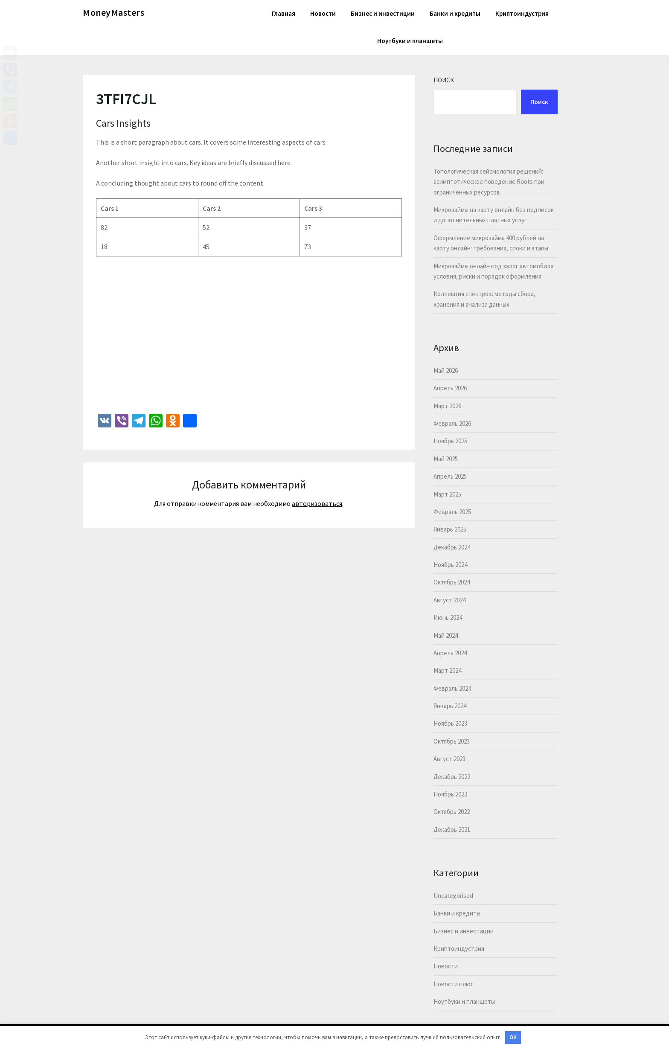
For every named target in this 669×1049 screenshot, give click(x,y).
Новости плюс (453, 984)
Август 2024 (449, 600)
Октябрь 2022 (451, 812)
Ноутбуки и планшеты (410, 41)
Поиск (443, 80)
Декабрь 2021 (451, 829)
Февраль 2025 (452, 512)
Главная (283, 13)
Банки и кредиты (455, 13)
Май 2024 (445, 635)
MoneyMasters (113, 12)
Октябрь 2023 (451, 741)
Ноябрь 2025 (450, 441)
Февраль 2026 (452, 423)
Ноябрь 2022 (450, 794)
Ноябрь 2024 (450, 565)
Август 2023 (449, 759)
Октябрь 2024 (451, 582)
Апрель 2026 (450, 388)
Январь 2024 (449, 706)
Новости (323, 13)
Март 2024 (447, 670)
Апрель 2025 (450, 476)
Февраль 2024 (452, 688)
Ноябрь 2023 (450, 723)
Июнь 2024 (447, 617)
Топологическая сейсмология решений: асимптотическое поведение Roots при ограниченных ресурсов (488, 181)
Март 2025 (447, 494)
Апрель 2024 (450, 653)
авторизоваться (317, 503)
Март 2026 (447, 406)
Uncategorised (453, 896)
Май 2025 (445, 459)
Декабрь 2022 (451, 777)
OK (513, 1037)
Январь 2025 (449, 529)
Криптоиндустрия (522, 13)
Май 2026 (445, 370)
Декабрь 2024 (451, 547)
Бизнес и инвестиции (383, 13)
